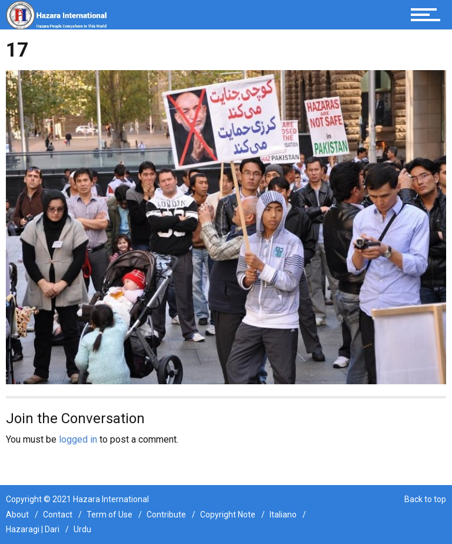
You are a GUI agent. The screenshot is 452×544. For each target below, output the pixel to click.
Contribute (166, 514)
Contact (57, 514)
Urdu (82, 529)
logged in (78, 439)
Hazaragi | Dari (32, 529)
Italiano (283, 514)
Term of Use (109, 514)
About (17, 514)
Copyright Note (227, 514)
